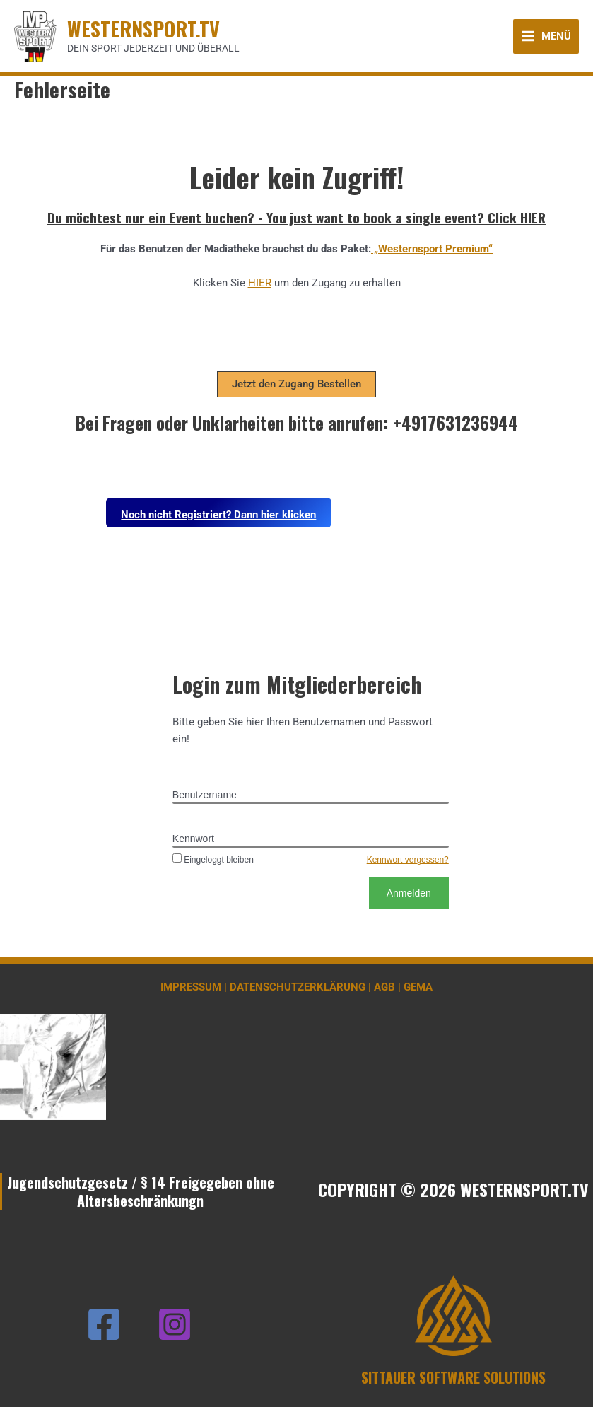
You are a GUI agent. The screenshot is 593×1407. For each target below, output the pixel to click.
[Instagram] (174, 1324)
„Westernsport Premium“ (432, 249)
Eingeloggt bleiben (213, 860)
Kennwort (193, 838)
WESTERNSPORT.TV (143, 28)
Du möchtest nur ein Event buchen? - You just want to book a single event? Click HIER (296, 217)
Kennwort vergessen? (408, 860)
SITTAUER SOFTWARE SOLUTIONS (453, 1377)
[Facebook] (104, 1324)
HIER (259, 282)
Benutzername (204, 794)
